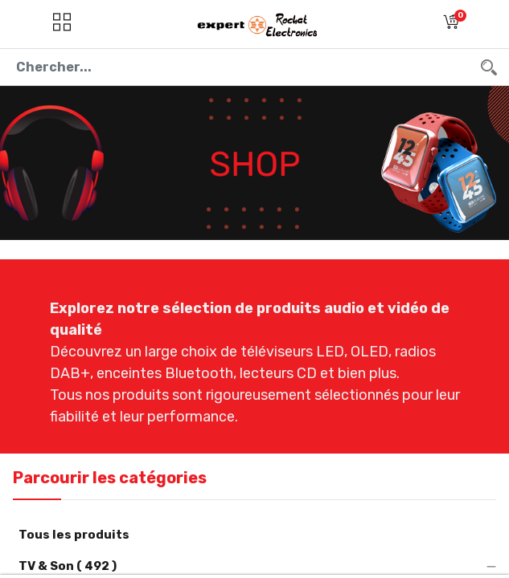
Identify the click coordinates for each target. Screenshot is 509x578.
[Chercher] (489, 67)
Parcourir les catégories (110, 477)
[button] (451, 24)
